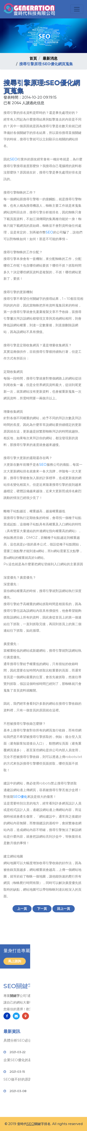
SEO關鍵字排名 (24, 986)
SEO (13, 159)
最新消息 (50, 58)
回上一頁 (63, 909)
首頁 (33, 58)
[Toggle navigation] (76, 9)
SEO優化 (20, 797)
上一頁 (22, 909)
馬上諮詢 (14, 961)
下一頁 (42, 909)
